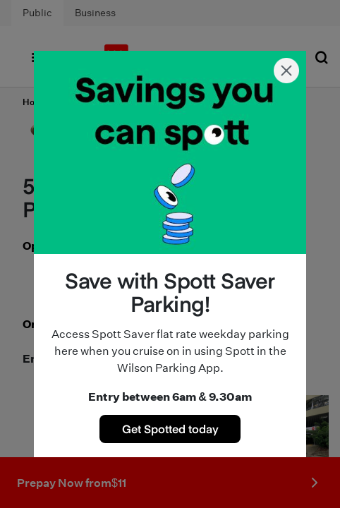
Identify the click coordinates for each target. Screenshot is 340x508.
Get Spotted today (170, 428)
